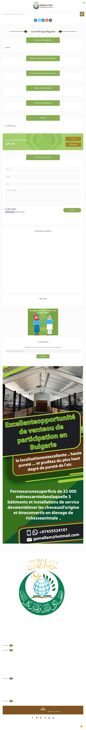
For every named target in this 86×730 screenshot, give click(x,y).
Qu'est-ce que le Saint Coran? (13, 667)
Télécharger (73, 144)
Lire (73, 139)
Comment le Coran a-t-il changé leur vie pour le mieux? (20, 671)
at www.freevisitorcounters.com (36, 711)
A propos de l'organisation (52, 656)
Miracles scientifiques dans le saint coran (57, 667)
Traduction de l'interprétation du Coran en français (59, 663)
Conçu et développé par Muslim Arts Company (63, 726)
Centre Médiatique (9, 663)
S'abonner (43, 356)
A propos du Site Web (10, 656)
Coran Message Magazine (52, 659)
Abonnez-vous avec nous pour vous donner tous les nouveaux (43, 347)
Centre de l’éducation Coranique (13, 659)
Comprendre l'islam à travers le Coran (56, 671)
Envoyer (72, 210)
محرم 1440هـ (11, 126)
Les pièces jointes (10, 209)
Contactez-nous (8, 674)
